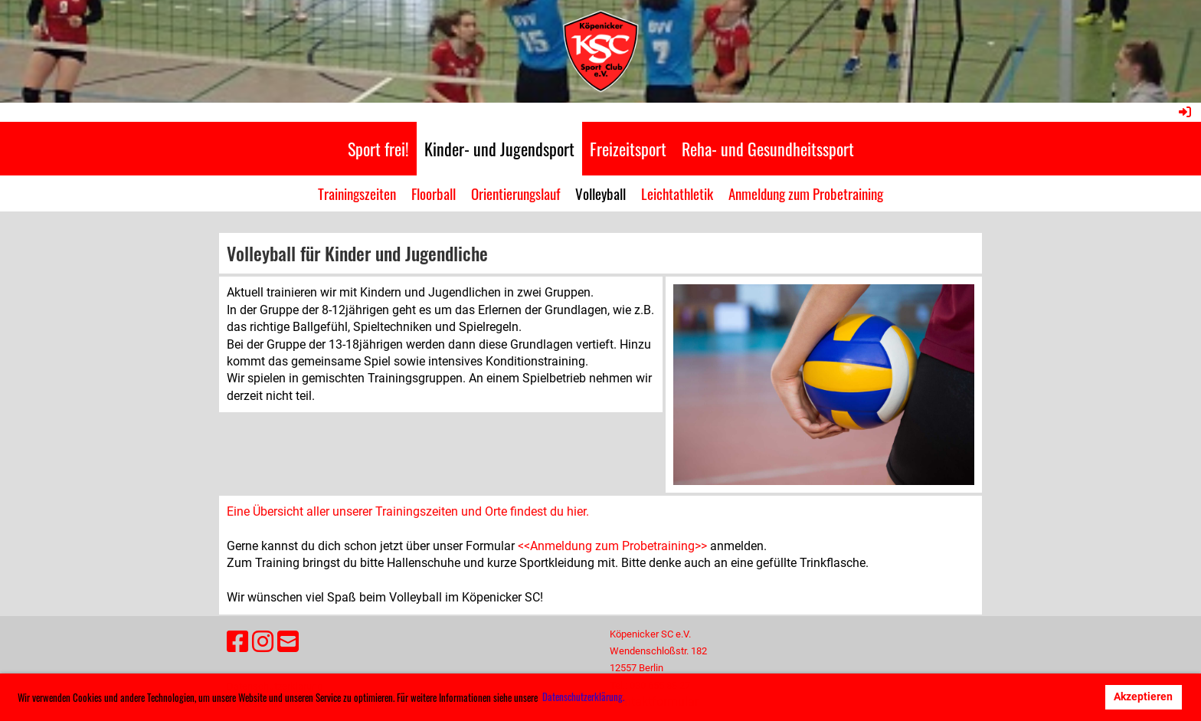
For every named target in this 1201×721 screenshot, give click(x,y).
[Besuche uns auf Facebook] (237, 642)
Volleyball (600, 193)
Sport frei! (378, 148)
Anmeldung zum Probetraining (805, 193)
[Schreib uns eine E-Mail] (288, 642)
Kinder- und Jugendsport (499, 148)
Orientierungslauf (515, 193)
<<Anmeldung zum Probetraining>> (612, 546)
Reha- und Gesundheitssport (768, 148)
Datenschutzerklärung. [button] (583, 696)
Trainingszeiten (357, 193)
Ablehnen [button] (1064, 696)
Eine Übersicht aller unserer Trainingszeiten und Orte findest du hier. (408, 511)
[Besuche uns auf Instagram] (262, 642)
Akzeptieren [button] (1143, 696)
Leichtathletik (677, 193)
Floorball (433, 193)
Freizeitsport (628, 148)
